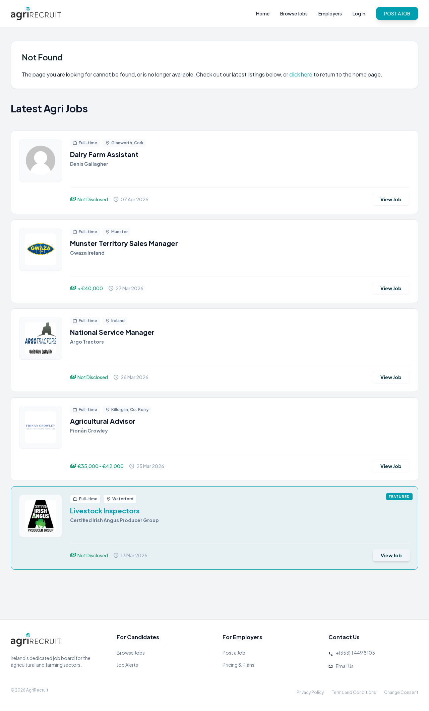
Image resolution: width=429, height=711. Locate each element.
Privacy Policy (310, 692)
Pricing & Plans (238, 665)
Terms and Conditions (354, 692)
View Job (391, 199)
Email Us (345, 666)
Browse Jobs (294, 13)
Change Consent (401, 692)
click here (300, 74)
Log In (359, 13)
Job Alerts (127, 665)
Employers (330, 13)
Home (262, 13)
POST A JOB (397, 13)
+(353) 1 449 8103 (355, 653)
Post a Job (234, 653)
